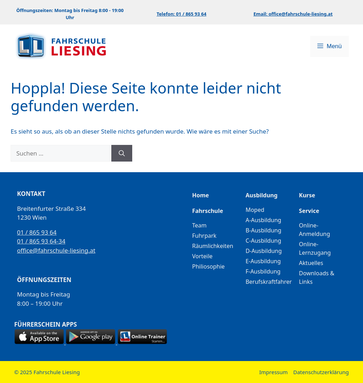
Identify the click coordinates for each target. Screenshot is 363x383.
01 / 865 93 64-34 (41, 241)
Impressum (273, 372)
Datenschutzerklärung (321, 372)
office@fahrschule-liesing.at (56, 250)
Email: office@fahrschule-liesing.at (293, 14)
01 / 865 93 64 (37, 232)
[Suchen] (121, 153)
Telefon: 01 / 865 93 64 (181, 14)
